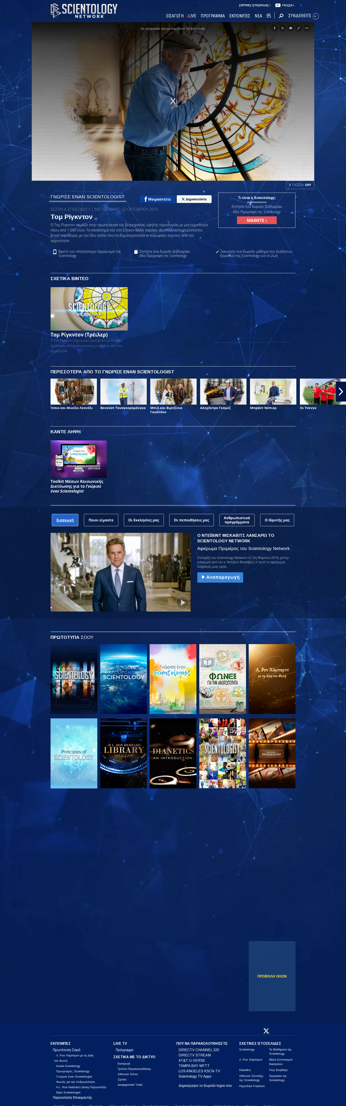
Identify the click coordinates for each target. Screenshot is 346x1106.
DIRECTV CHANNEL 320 (199, 1050)
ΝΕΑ (258, 16)
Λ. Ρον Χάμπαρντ (250, 1059)
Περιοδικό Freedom (252, 1086)
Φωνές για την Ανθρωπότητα (75, 1082)
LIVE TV (120, 1043)
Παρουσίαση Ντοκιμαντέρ (72, 1097)
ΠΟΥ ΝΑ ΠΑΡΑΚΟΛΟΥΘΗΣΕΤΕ (202, 1043)
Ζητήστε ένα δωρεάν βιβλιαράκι (164, 253)
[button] (341, 392)
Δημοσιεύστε (194, 199)
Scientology (246, 1049)
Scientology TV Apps (195, 1076)
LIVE (192, 16)
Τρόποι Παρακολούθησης (134, 1069)
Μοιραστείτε (158, 199)
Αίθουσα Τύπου (128, 1074)
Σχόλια (122, 1079)
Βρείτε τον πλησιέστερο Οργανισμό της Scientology (89, 253)
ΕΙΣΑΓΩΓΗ (175, 16)
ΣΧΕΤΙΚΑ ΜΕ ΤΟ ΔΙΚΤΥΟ (134, 1057)
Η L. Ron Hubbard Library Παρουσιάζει (81, 1087)
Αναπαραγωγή (220, 577)
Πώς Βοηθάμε (278, 1070)
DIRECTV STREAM (195, 1055)
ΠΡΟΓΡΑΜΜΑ (213, 16)
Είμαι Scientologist (68, 1092)
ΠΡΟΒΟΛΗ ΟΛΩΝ (272, 976)
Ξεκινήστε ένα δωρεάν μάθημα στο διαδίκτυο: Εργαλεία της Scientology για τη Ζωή (256, 253)
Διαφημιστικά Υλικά (130, 1084)
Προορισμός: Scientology (72, 1071)
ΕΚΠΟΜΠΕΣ (239, 16)
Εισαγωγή (124, 1063)
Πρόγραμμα (124, 1050)
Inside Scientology (68, 1066)
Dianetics (245, 1070)
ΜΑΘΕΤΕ (257, 220)
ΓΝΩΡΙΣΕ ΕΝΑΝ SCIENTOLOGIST (88, 196)
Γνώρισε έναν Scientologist (74, 1076)
